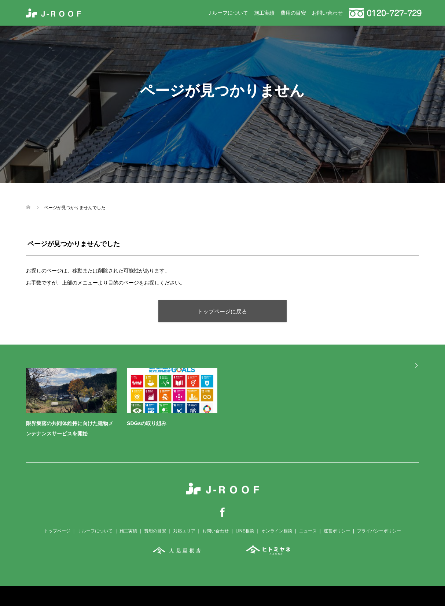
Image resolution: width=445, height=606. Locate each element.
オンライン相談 (276, 530)
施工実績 (264, 13)
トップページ (57, 530)
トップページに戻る (222, 311)
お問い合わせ (327, 13)
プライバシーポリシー (379, 530)
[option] (227, 404)
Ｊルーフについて (227, 13)
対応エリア (184, 530)
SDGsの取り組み (146, 423)
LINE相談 (245, 530)
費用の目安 (293, 13)
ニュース (308, 530)
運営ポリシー (337, 530)
